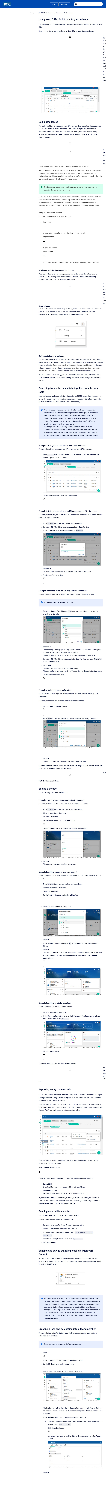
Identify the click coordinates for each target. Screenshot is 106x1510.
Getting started (68, 13)
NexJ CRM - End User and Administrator (50, 13)
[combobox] (88, 4)
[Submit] (76, 4)
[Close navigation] (32, 13)
